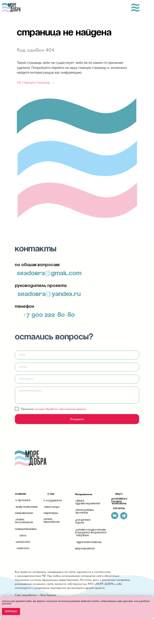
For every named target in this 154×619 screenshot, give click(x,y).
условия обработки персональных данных (60, 408)
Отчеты (119, 508)
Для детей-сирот (83, 521)
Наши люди (51, 507)
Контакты (119, 503)
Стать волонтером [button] (24, 521)
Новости (23, 548)
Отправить (77, 419)
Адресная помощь (89, 542)
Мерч (119, 494)
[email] (77, 367)
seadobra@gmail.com (49, 273)
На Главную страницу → (35, 82)
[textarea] (77, 395)
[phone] (77, 379)
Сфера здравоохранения (87, 502)
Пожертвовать (26, 529)
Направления (83, 494)
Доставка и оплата (119, 500)
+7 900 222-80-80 (49, 315)
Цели (22, 535)
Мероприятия (85, 548)
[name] (77, 355)
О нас (51, 494)
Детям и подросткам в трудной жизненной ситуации (90, 533)
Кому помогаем (26, 507)
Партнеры (51, 513)
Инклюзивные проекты (84, 511)
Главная (20, 494)
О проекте (22, 500)
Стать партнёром (51, 520)
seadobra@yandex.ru (49, 294)
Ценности (23, 542)
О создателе (52, 500)
